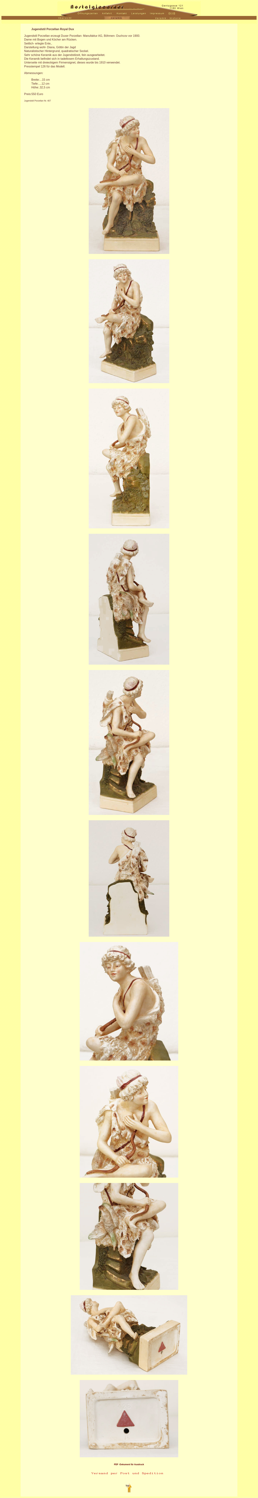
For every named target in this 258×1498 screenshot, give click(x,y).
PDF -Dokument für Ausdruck (129, 1464)
